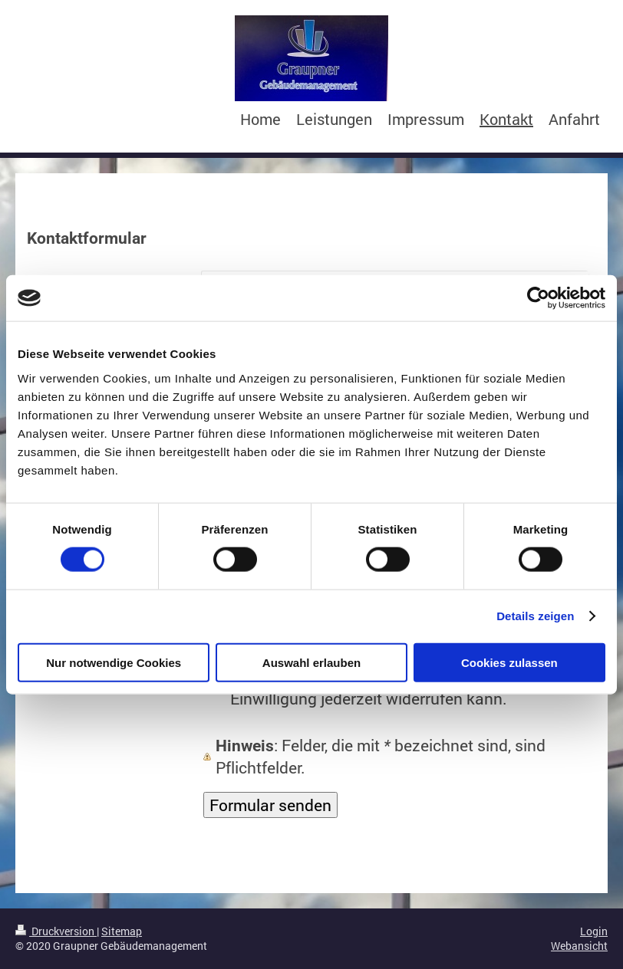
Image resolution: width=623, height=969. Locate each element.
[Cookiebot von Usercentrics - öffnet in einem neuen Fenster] (538, 298)
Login (594, 931)
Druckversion (56, 931)
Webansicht (579, 945)
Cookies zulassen (509, 661)
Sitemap (121, 931)
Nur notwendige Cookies (113, 661)
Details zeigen (535, 615)
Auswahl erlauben (311, 661)
